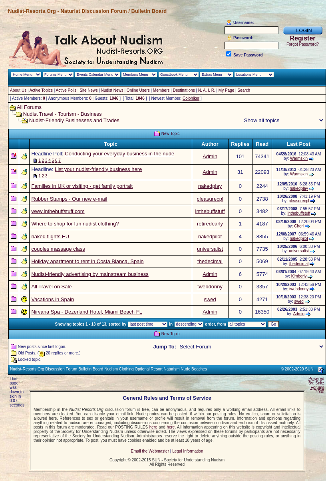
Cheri (299, 226)
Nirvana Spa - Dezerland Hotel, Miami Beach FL (86, 312)
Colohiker (191, 98)
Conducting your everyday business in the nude (119, 154)
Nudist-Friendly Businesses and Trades (74, 120)
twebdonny (210, 287)
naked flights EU (50, 236)
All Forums (29, 107)
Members (161, 90)
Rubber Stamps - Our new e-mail (69, 199)
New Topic (170, 133)
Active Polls (66, 90)
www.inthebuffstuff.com (57, 211)
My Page (226, 90)
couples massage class (58, 249)
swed (210, 299)
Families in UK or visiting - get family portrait (82, 186)
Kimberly (299, 276)
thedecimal (210, 261)
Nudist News (112, 90)
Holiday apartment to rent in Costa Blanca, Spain (87, 261)
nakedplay (210, 186)
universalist (210, 249)
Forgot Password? (302, 44)
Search (243, 90)
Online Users (138, 90)
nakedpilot (210, 236)
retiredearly (210, 224)
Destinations (184, 90)
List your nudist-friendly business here (98, 169)
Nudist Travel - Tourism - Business (62, 114)
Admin (210, 156)
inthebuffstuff (210, 211)
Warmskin (299, 158)
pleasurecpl (210, 199)
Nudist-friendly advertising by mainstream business (89, 274)
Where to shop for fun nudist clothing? (75, 224)
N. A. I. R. (206, 90)
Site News (88, 90)
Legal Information (187, 451)
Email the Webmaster (150, 451)
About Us (18, 90)
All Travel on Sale (51, 287)
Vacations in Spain (52, 299)
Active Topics (41, 90)
